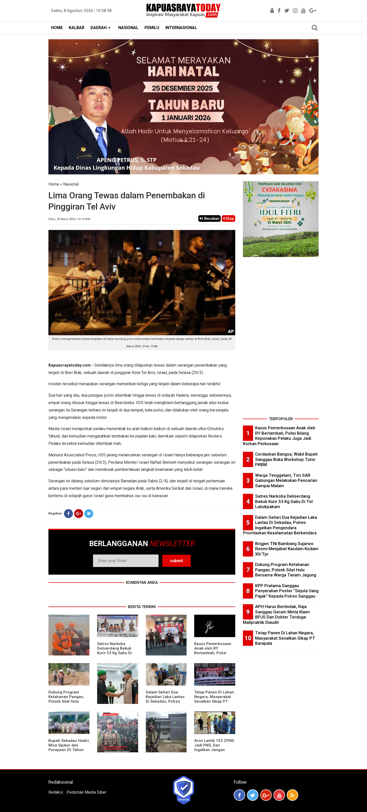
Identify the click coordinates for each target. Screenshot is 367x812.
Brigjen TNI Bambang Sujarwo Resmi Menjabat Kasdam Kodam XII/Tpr (286, 549)
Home (53, 184)
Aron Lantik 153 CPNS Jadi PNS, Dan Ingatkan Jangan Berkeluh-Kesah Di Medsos (214, 749)
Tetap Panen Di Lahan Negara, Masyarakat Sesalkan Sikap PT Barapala (214, 699)
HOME (57, 27)
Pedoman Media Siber (86, 792)
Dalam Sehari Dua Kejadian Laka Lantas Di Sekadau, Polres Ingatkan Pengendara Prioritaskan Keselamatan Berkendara (280, 525)
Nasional (71, 184)
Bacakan (209, 218)
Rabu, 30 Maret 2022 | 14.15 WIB (69, 219)
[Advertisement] (281, 338)
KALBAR (76, 27)
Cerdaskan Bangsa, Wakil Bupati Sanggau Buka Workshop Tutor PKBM (286, 459)
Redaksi (55, 792)
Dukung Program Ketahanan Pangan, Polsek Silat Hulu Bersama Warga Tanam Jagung (66, 701)
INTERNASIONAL (181, 27)
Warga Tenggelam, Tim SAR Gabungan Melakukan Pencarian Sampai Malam (286, 480)
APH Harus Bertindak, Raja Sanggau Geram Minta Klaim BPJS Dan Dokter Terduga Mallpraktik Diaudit (276, 614)
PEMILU (152, 27)
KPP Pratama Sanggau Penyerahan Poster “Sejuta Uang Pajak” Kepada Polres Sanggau (287, 591)
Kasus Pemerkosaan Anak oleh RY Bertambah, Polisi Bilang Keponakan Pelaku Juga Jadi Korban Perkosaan (212, 655)
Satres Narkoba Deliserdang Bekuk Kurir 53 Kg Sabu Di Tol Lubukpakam (114, 650)
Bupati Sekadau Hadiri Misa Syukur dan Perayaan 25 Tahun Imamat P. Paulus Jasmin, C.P (68, 749)
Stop (228, 218)
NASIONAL (128, 27)
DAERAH (98, 27)
